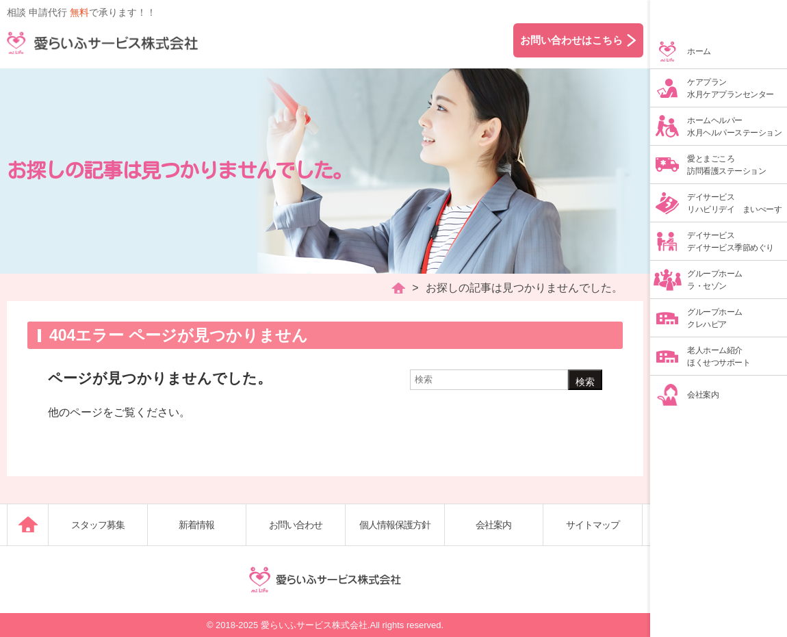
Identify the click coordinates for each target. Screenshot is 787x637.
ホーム (699, 51)
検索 (585, 381)
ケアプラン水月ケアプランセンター (730, 88)
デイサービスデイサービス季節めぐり (730, 241)
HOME (398, 288)
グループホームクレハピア (715, 318)
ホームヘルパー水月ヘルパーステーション (734, 127)
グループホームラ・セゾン (715, 280)
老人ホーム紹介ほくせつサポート (718, 356)
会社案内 (703, 395)
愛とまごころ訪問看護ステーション (726, 165)
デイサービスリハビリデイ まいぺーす (734, 203)
